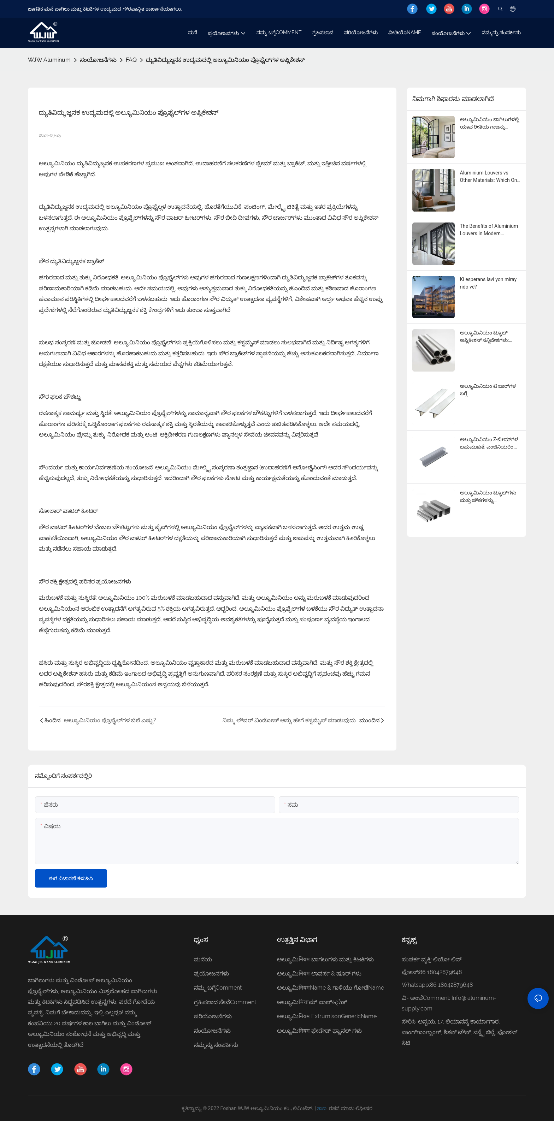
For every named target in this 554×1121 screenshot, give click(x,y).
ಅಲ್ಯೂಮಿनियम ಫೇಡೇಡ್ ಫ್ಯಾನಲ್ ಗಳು (319, 1030)
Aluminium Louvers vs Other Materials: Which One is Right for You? (490, 177)
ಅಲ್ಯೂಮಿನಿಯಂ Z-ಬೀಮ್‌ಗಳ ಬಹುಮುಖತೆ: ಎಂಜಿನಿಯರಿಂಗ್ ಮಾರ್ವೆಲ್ (489, 444)
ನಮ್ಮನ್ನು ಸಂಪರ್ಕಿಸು (216, 1045)
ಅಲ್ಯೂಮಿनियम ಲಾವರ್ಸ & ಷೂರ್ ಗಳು (319, 973)
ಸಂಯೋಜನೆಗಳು (98, 60)
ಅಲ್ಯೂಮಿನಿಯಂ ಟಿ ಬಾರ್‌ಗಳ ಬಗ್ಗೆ (488, 389)
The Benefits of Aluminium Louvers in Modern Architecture (489, 230)
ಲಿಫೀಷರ (363, 1108)
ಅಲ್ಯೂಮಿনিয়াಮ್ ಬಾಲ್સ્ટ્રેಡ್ (312, 1002)
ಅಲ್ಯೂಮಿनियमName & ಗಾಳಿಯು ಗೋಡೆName (330, 987)
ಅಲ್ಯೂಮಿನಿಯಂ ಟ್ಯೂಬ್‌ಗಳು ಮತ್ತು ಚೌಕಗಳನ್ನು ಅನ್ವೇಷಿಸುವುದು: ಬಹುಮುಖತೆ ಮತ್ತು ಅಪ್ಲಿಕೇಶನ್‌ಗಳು (488, 497)
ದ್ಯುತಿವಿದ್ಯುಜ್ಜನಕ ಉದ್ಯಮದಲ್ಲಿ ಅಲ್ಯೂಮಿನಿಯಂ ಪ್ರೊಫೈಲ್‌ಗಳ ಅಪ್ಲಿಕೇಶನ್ (225, 60)
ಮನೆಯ (203, 959)
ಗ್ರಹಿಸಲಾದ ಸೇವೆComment (225, 1002)
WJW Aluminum (49, 60)
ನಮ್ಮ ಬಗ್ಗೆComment (218, 987)
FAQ (131, 60)
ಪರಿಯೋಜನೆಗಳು (213, 1016)
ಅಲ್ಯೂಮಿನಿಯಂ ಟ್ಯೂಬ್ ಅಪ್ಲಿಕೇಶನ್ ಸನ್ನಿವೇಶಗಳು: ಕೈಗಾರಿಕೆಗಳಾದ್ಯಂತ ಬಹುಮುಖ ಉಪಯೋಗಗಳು (489, 337)
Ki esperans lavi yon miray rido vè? (488, 283)
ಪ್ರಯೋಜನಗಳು (211, 973)
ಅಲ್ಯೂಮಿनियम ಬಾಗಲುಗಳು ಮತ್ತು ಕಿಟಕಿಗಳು (325, 959)
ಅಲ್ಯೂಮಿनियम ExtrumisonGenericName (327, 1016)
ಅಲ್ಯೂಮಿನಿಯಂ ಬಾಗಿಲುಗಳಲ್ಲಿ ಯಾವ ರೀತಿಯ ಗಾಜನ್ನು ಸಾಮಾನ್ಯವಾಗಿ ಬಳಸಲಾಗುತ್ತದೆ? (490, 124)
